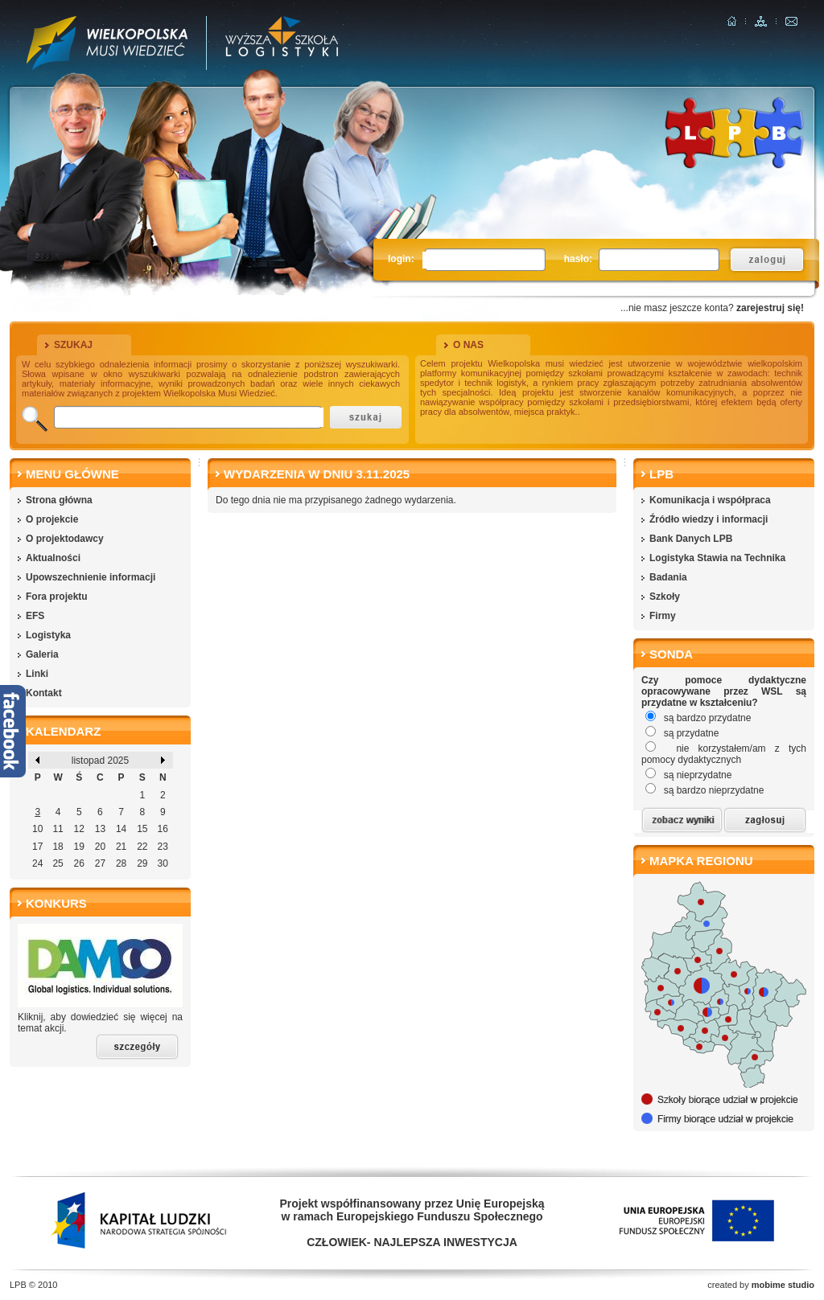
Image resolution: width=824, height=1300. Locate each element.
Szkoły (664, 596)
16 (163, 829)
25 (57, 863)
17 (37, 846)
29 (142, 863)
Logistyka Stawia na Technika (717, 558)
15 (142, 829)
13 (100, 829)
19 (79, 846)
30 (163, 863)
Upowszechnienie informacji (90, 577)
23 (163, 846)
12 (79, 829)
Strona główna (59, 500)
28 (121, 863)
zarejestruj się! (770, 308)
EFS (35, 615)
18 (57, 846)
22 (142, 846)
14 (121, 829)
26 (79, 863)
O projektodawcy (65, 538)
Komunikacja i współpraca (710, 500)
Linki (37, 673)
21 (121, 846)
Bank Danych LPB (690, 538)
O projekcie (52, 519)
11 (57, 829)
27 (100, 863)
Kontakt (44, 693)
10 (37, 829)
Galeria (42, 654)
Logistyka (48, 635)
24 (37, 863)
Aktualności (53, 558)
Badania (668, 577)
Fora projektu (57, 596)
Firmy (662, 615)
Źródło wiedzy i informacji (708, 519)
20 (100, 846)
